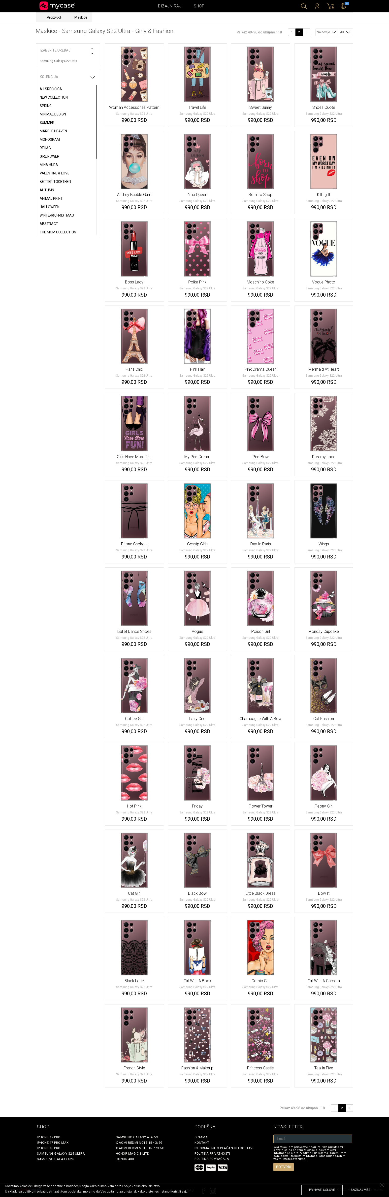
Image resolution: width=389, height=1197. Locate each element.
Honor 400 (125, 1159)
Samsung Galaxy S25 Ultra (61, 1153)
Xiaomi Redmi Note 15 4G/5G (139, 1142)
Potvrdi (283, 1167)
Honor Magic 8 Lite (132, 1153)
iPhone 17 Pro (49, 1137)
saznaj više (360, 1190)
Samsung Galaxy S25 (55, 1159)
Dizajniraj (169, 6)
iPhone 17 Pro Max (53, 1142)
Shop (199, 6)
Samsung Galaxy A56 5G (137, 1137)
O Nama (201, 1137)
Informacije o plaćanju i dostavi (223, 1148)
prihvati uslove (322, 1190)
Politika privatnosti (212, 1153)
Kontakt (201, 1142)
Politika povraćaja (211, 1159)
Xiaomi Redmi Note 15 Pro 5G (140, 1148)
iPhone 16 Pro (49, 1148)
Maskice (80, 17)
